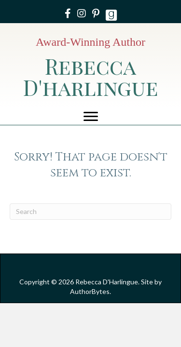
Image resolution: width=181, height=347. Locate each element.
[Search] (90, 211)
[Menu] (91, 116)
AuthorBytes (90, 291)
